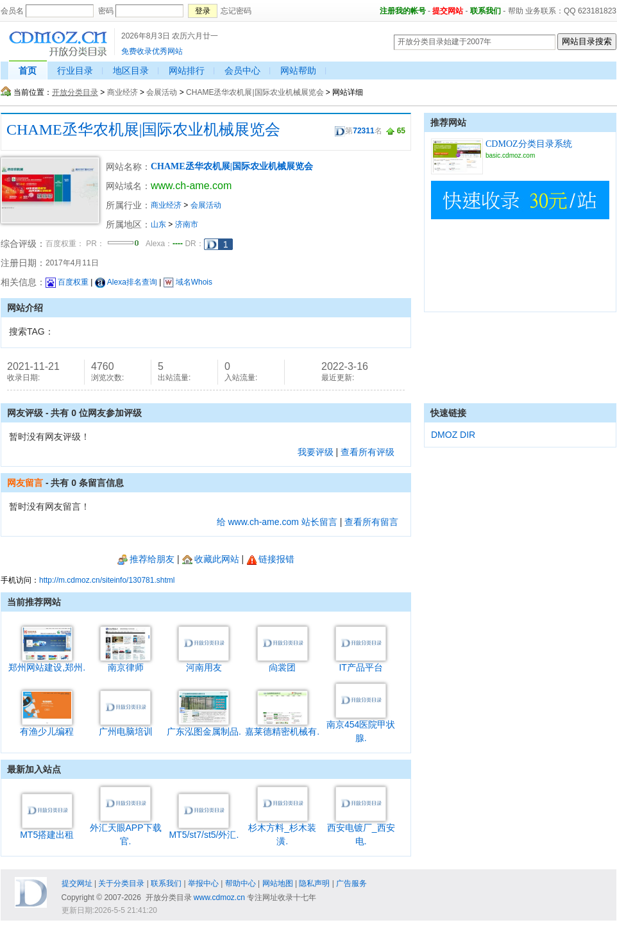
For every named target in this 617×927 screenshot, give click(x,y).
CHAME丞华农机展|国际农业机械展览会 (254, 92)
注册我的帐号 (403, 10)
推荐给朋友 (145, 559)
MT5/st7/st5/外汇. (204, 830)
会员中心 (242, 70)
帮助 (515, 10)
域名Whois (188, 282)
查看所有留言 (371, 522)
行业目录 (75, 70)
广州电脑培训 (126, 727)
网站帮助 (298, 70)
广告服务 (351, 883)
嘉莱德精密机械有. (282, 727)
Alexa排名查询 (126, 282)
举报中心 (203, 883)
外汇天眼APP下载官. (126, 829)
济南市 (186, 224)
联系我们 (485, 10)
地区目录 (131, 70)
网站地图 (277, 883)
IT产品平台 (360, 662)
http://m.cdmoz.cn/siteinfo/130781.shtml (106, 580)
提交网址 (77, 883)
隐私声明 (314, 883)
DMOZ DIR (453, 435)
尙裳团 (282, 662)
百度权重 (67, 282)
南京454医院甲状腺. (360, 726)
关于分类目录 (121, 883)
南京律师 (125, 662)
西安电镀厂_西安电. (361, 829)
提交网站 (447, 10)
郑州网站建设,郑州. (46, 662)
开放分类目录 (75, 92)
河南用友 (203, 662)
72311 (363, 130)
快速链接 (448, 413)
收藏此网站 (210, 559)
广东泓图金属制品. (204, 727)
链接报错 (270, 559)
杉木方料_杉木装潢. (282, 829)
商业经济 (122, 92)
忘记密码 (236, 10)
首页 (28, 70)
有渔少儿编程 (47, 727)
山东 (158, 224)
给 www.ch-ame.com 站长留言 (277, 522)
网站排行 (187, 70)
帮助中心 (240, 883)
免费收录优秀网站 (152, 51)
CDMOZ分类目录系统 (529, 144)
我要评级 (316, 452)
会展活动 (161, 92)
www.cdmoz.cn (219, 897)
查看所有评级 (367, 452)
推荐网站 (448, 122)
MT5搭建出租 (47, 830)
